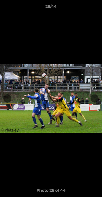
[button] (95, 7)
